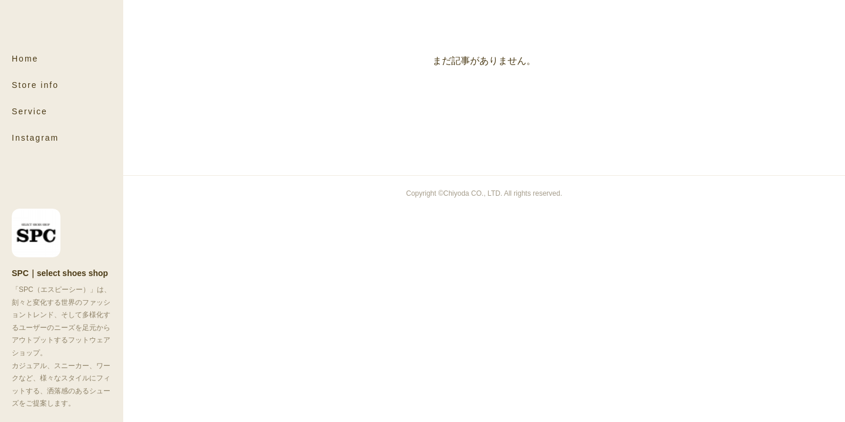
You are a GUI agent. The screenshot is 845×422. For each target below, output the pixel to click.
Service (30, 111)
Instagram (35, 137)
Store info (35, 85)
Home (25, 58)
